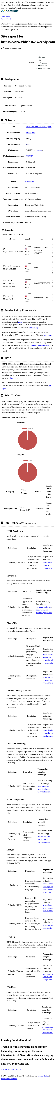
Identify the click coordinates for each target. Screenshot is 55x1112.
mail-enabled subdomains (39, 345)
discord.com (47, 977)
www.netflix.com (44, 792)
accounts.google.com (44, 613)
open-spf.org (33, 328)
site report (47, 335)
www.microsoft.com (43, 607)
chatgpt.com (47, 980)
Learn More (5, 16)
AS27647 (29, 156)
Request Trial (17, 1069)
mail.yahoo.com (42, 610)
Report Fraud (6, 19)
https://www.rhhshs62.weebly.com (38, 127)
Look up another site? (12, 48)
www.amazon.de (48, 1030)
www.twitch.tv (48, 663)
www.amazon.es (44, 842)
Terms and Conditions (9, 1079)
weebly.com (29, 182)
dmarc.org (13, 378)
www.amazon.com (44, 786)
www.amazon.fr (44, 839)
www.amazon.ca (44, 836)
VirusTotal (38, 150)
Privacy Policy (43, 1076)
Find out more (6, 1069)
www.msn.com (48, 974)
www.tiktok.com (44, 789)
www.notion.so (49, 562)
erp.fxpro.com (48, 736)
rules (20, 322)
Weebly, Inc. (30, 133)
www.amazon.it (48, 1027)
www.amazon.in (48, 1033)
